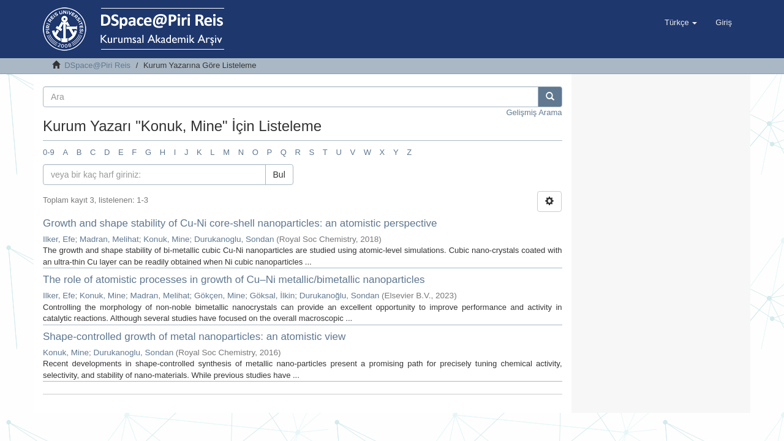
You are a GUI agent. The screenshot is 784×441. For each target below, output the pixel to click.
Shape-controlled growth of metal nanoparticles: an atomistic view (194, 336)
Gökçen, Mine (219, 295)
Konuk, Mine (166, 239)
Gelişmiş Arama (534, 112)
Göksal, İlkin (272, 295)
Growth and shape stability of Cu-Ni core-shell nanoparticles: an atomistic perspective (240, 223)
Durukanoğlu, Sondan (340, 295)
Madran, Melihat (109, 239)
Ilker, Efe (59, 239)
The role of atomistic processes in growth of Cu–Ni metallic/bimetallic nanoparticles (234, 279)
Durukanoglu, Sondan (234, 239)
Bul (279, 174)
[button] (680, 22)
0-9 (49, 152)
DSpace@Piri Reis (97, 65)
